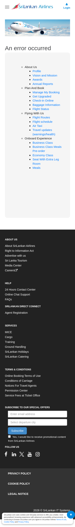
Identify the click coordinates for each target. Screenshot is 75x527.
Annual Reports (43, 83)
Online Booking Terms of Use (23, 375)
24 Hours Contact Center (20, 289)
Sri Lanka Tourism (16, 260)
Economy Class (43, 155)
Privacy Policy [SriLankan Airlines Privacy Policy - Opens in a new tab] (23, 522)
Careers (11, 270)
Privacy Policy (19, 473)
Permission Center (16, 390)
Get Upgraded (42, 96)
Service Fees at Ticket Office (22, 395)
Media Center (13, 265)
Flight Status (41, 109)
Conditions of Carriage (18, 380)
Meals (36, 167)
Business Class (43, 142)
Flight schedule (42, 121)
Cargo (8, 337)
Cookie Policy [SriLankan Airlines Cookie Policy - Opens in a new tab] (9, 522)
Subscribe (17, 430)
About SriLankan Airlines (20, 245)
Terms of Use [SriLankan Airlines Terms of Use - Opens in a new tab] (61, 520)
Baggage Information (46, 104)
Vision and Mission (45, 75)
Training (10, 341)
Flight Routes (41, 117)
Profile (37, 71)
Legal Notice (18, 493)
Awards (37, 79)
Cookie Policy (19, 483)
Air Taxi (37, 125)
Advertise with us (15, 255)
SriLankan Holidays (17, 351)
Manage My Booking (46, 92)
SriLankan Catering (17, 356)
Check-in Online (43, 100)
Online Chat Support (17, 294)
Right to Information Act (19, 250)
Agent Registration (16, 312)
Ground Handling (15, 346)
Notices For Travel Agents (21, 385)
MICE (8, 332)
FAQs (8, 299)
